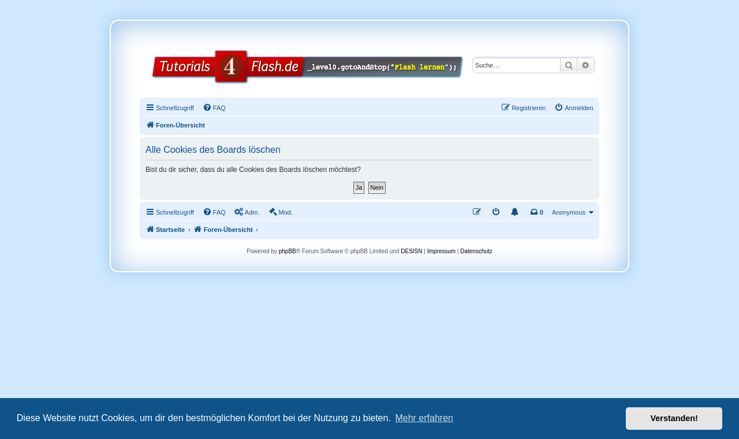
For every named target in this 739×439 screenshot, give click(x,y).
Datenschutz (476, 251)
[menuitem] (214, 108)
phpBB (287, 251)
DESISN (411, 251)
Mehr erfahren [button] (424, 418)
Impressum (441, 251)
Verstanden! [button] (674, 418)
